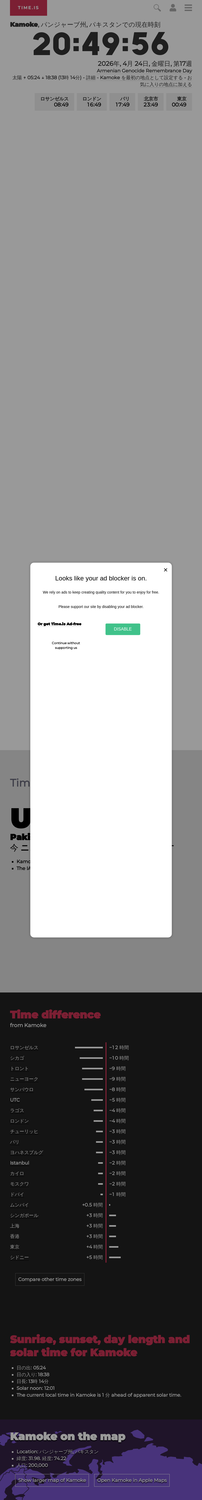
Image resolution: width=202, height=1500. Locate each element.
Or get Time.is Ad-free (59, 624)
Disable (123, 629)
